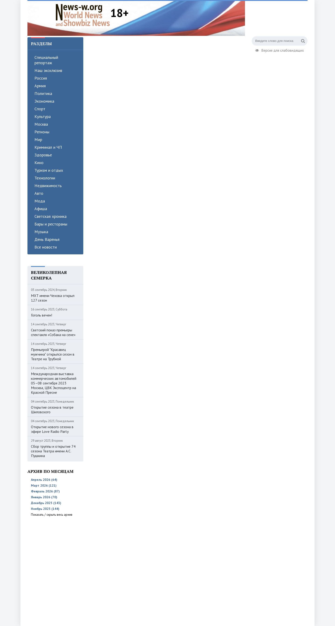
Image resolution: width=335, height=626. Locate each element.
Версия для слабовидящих (279, 50)
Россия (40, 78)
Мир (38, 139)
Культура (42, 116)
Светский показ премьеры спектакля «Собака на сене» (53, 332)
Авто (38, 193)
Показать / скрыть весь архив (51, 514)
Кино (39, 162)
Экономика (44, 101)
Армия (40, 85)
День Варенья (47, 239)
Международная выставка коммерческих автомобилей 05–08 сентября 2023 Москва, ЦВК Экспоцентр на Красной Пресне (53, 383)
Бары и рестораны (50, 224)
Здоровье (43, 155)
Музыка (41, 231)
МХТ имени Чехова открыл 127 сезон (52, 298)
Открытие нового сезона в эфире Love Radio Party (52, 429)
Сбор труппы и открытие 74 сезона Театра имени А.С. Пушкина (53, 451)
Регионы (41, 132)
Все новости (45, 247)
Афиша (40, 208)
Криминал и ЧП (48, 147)
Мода (39, 201)
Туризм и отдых (48, 170)
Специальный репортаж (46, 60)
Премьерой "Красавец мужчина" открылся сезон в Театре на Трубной (52, 354)
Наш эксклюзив (48, 70)
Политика (43, 93)
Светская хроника (50, 216)
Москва (41, 124)
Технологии (44, 178)
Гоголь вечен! (41, 315)
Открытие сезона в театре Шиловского (52, 409)
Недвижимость (48, 185)
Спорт (39, 108)
